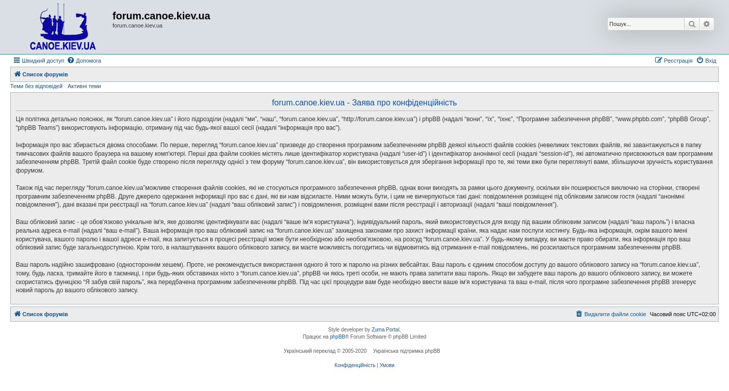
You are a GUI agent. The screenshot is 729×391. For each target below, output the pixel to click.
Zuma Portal (385, 329)
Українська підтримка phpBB (406, 351)
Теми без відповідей (36, 86)
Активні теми (84, 86)
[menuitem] (84, 60)
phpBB (337, 337)
